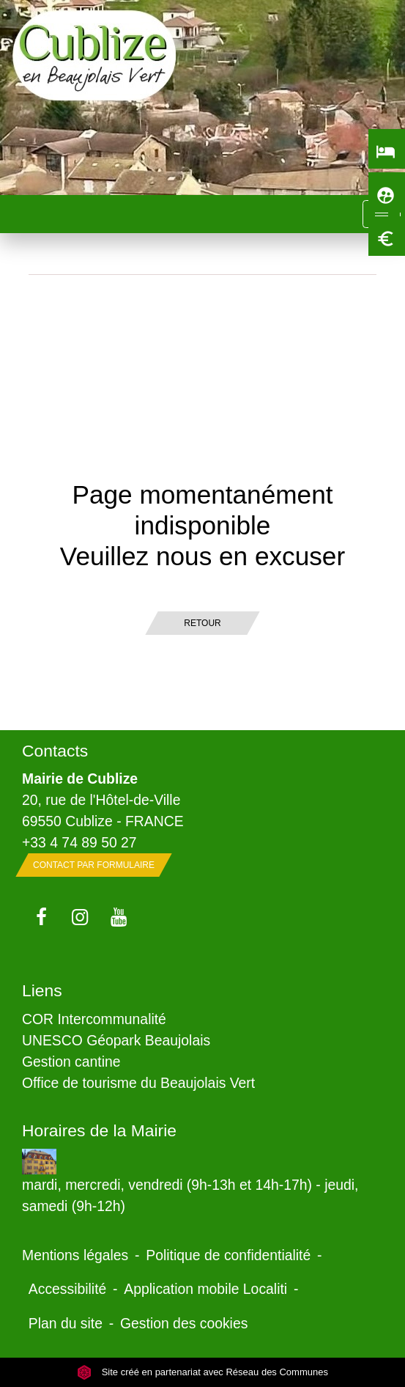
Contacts (55, 750)
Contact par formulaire (94, 865)
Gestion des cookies (184, 1323)
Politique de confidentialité (228, 1255)
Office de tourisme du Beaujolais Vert (138, 1083)
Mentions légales (75, 1255)
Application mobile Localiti (205, 1289)
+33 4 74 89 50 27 (79, 842)
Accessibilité (68, 1289)
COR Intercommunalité (94, 1019)
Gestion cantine (71, 1061)
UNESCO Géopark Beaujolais (116, 1040)
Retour (202, 623)
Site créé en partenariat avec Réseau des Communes (202, 1371)
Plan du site (66, 1323)
